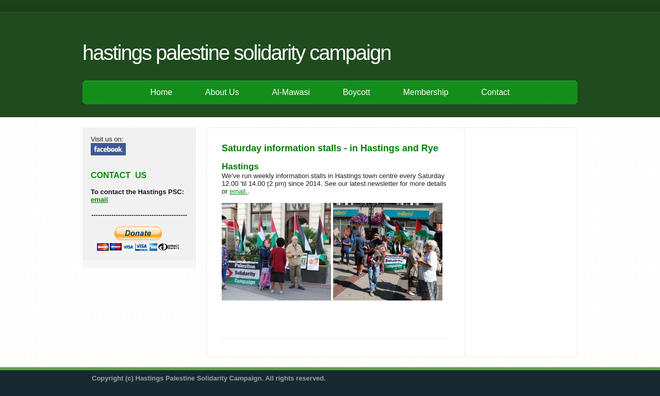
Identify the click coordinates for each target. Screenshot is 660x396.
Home (162, 92)
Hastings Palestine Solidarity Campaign (236, 52)
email (99, 199)
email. (238, 191)
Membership (426, 92)
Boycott (356, 92)
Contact (495, 92)
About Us (222, 92)
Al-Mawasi (291, 92)
